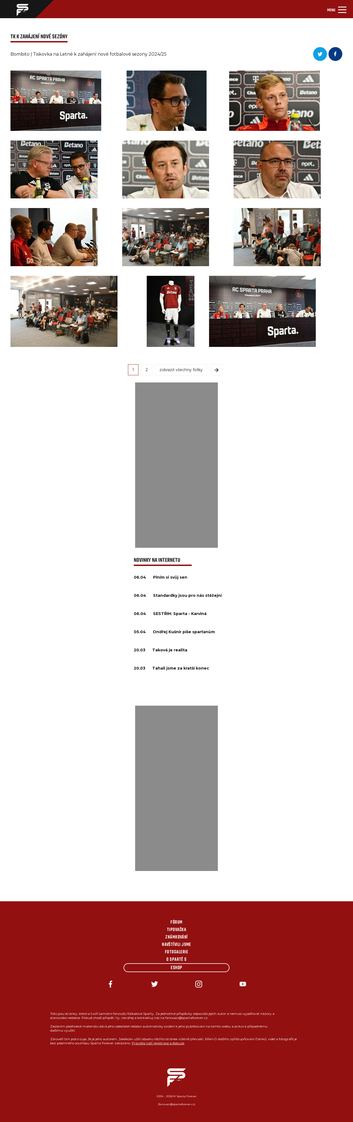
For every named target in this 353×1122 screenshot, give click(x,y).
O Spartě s (176, 959)
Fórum (176, 922)
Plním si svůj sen (170, 577)
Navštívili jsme (176, 944)
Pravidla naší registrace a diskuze (158, 1043)
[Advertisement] (176, 465)
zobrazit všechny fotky (181, 369)
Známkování (176, 937)
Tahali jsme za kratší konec (180, 668)
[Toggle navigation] (337, 9)
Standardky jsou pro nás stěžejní (187, 595)
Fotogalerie (176, 952)
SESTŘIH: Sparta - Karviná (180, 613)
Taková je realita (169, 650)
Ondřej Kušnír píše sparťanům (184, 631)
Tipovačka (176, 930)
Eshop (176, 968)
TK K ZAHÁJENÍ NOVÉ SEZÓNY (39, 37)
